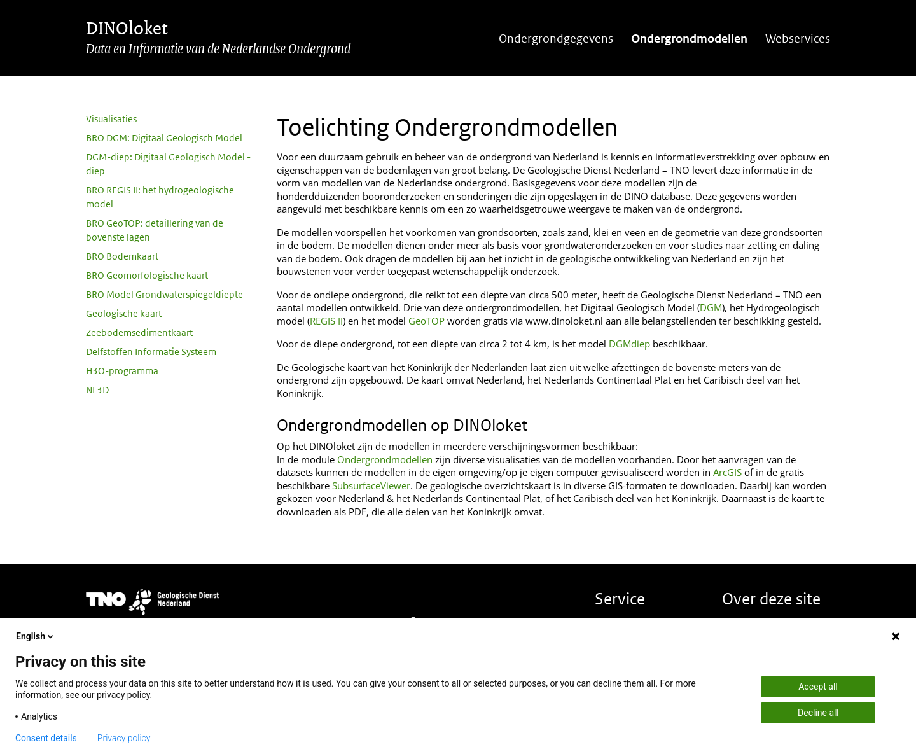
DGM (711, 307)
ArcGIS (727, 472)
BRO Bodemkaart (122, 256)
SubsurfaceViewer (371, 485)
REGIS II (326, 320)
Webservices (797, 38)
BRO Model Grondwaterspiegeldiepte (164, 294)
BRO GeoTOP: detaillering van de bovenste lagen (154, 230)
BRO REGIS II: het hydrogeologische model (160, 197)
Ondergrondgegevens (556, 38)
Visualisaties (111, 119)
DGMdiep (629, 343)
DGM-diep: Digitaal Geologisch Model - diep (168, 164)
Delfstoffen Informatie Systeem (151, 352)
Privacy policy (124, 738)
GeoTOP (426, 320)
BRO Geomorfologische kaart (147, 275)
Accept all (818, 686)
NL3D (97, 390)
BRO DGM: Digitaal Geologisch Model (164, 138)
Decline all (818, 713)
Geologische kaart (124, 313)
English (35, 636)
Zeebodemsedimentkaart (139, 332)
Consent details (46, 738)
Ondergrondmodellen (689, 38)
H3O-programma (122, 371)
